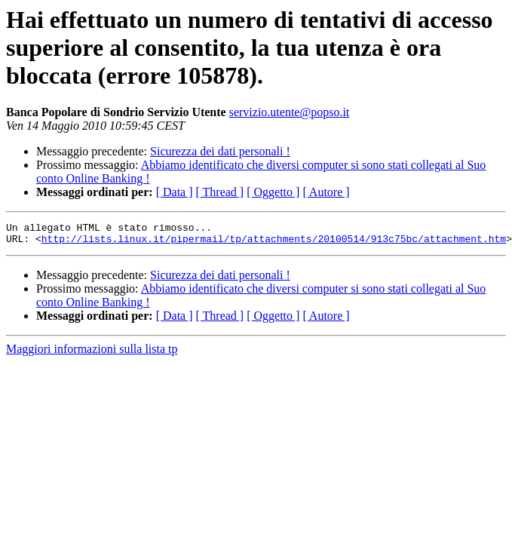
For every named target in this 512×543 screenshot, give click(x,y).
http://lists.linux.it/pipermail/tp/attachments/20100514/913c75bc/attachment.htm (273, 243)
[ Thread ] (220, 192)
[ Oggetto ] (273, 192)
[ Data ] (174, 192)
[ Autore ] (325, 192)
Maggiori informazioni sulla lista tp (92, 353)
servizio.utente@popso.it (289, 112)
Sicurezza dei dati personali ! (220, 151)
